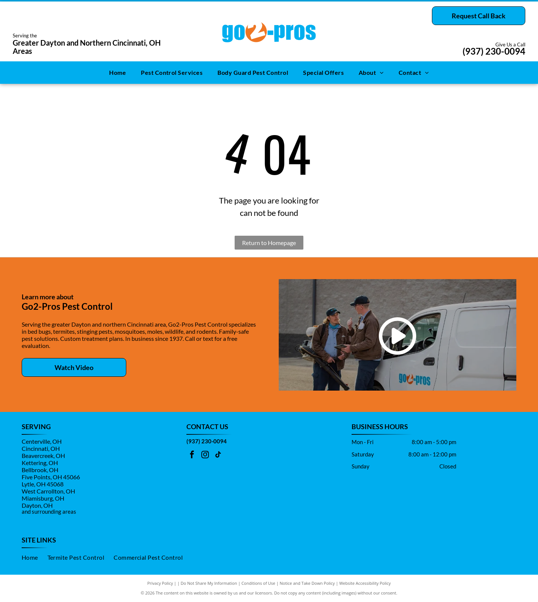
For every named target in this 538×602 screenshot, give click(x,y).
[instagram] (205, 455)
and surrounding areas (49, 511)
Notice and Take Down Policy (307, 583)
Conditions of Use (258, 583)
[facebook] (192, 455)
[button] (171, 72)
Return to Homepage (269, 242)
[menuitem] (117, 72)
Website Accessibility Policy (365, 583)
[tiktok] (218, 455)
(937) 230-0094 (494, 51)
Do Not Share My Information (209, 583)
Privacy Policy (160, 583)
